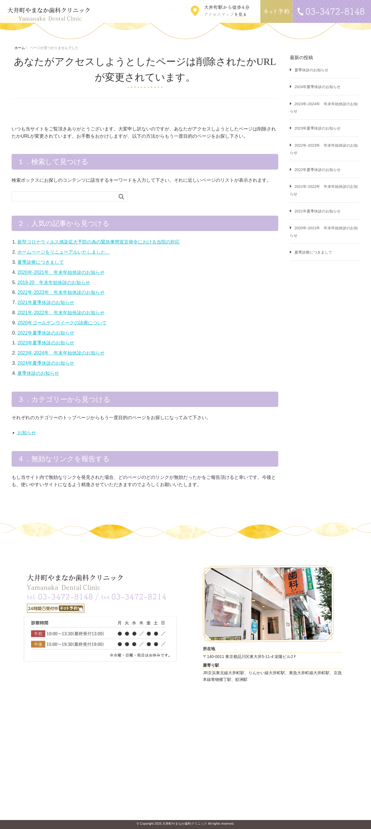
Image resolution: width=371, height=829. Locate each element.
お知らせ (26, 432)
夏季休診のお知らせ (38, 373)
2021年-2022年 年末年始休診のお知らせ (61, 312)
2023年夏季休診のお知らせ (45, 342)
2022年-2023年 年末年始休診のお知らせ (61, 292)
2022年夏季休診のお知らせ (45, 332)
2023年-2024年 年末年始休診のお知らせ (61, 352)
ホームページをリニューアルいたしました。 (63, 252)
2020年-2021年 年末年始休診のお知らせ (61, 272)
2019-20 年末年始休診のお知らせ (53, 282)
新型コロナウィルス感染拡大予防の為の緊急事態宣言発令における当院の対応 (98, 241)
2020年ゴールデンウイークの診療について (62, 322)
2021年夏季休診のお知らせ (45, 302)
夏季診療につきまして (40, 262)
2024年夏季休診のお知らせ (45, 363)
